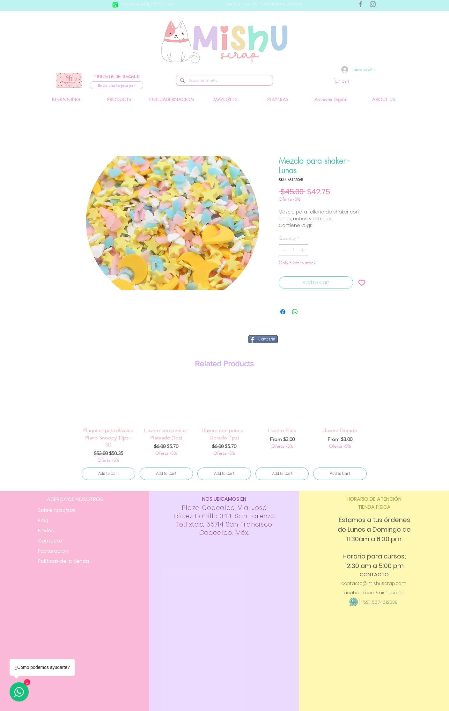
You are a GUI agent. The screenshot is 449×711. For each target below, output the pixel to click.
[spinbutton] (293, 250)
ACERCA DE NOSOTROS (75, 499)
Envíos (46, 530)
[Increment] (303, 250)
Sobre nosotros (57, 510)
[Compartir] (263, 339)
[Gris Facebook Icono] (360, 4)
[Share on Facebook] (283, 312)
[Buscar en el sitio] (223, 80)
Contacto (50, 540)
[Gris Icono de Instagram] (373, 4)
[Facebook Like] (325, 341)
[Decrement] (284, 250)
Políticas (63, 561)
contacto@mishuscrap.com (373, 583)
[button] (363, 81)
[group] (224, 431)
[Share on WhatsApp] (295, 312)
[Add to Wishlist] (362, 282)
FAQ (43, 520)
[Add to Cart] (108, 474)
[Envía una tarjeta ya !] (116, 85)
